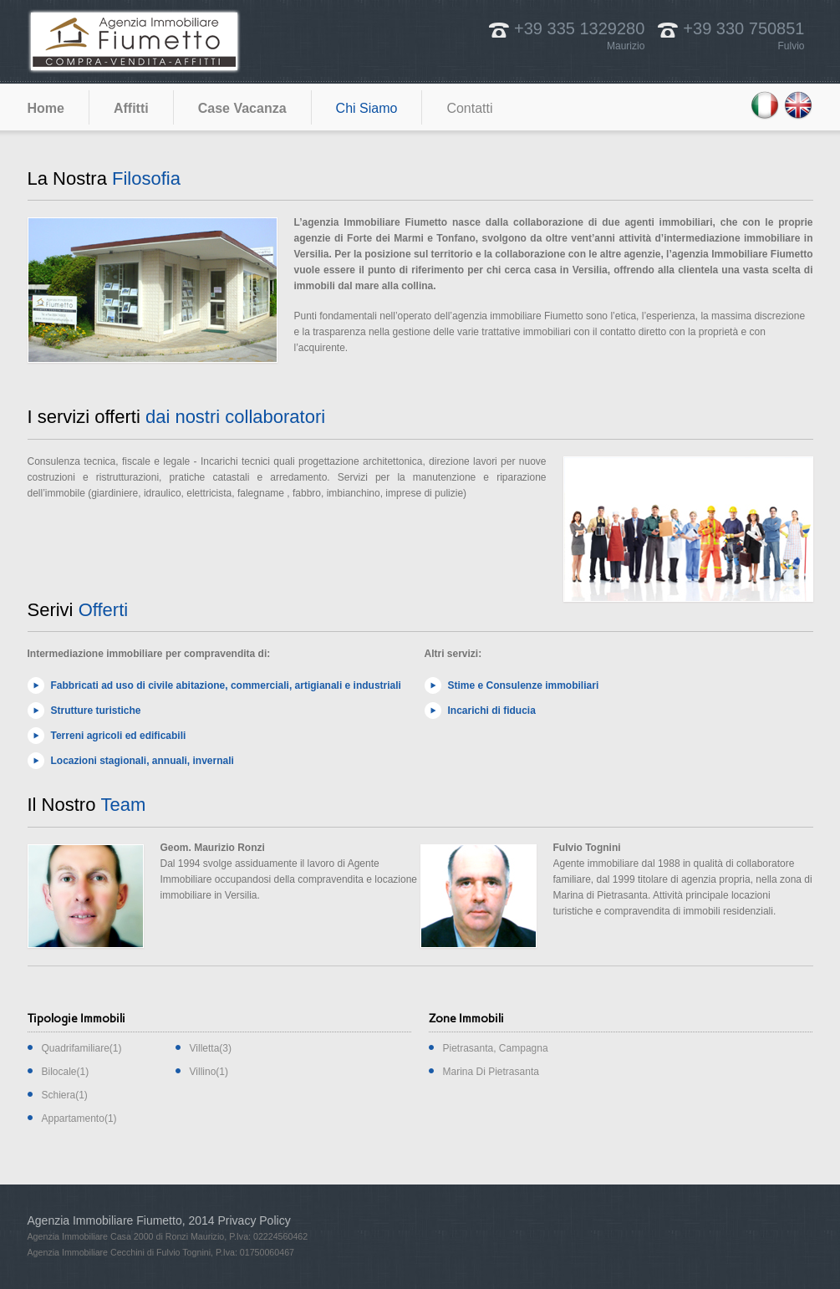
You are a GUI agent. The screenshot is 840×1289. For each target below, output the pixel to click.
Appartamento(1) (79, 1118)
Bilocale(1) (65, 1072)
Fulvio (790, 46)
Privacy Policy (254, 1220)
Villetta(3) (211, 1048)
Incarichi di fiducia (492, 710)
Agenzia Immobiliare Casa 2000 (91, 1236)
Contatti (469, 108)
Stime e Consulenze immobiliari (523, 685)
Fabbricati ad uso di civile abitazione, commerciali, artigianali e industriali (226, 685)
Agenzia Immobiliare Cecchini (86, 1252)
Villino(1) (209, 1072)
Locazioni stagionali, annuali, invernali (142, 761)
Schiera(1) (65, 1095)
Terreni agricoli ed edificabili (118, 735)
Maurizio (625, 46)
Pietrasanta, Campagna (495, 1048)
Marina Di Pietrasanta (491, 1072)
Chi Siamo (367, 108)
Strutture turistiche (96, 710)
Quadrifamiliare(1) (82, 1048)
